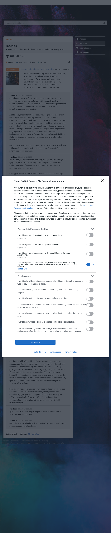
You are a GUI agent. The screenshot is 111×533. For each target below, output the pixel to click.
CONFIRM (35, 342)
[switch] (90, 235)
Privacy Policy (71, 352)
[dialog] (55, 266)
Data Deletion (40, 352)
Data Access (55, 352)
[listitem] (55, 228)
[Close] (103, 181)
